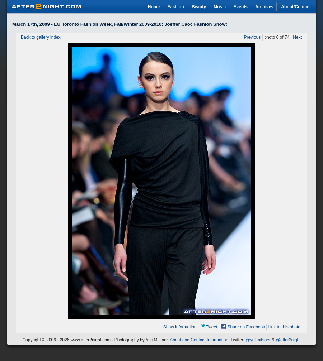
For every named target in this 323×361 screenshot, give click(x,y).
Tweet (211, 326)
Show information (180, 326)
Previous (252, 37)
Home (154, 6)
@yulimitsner (258, 339)
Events (241, 6)
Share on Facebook (246, 326)
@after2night (288, 339)
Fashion (176, 6)
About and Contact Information (199, 339)
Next (297, 37)
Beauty (199, 6)
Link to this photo (284, 326)
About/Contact (296, 6)
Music (220, 6)
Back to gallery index (41, 37)
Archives (264, 6)
